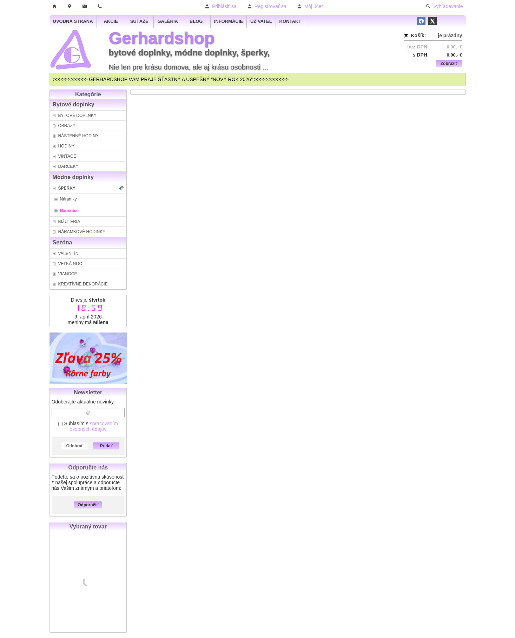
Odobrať (74, 445)
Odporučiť (88, 504)
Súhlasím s (88, 426)
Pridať (106, 445)
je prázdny (450, 35)
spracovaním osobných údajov (94, 426)
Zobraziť (449, 63)
